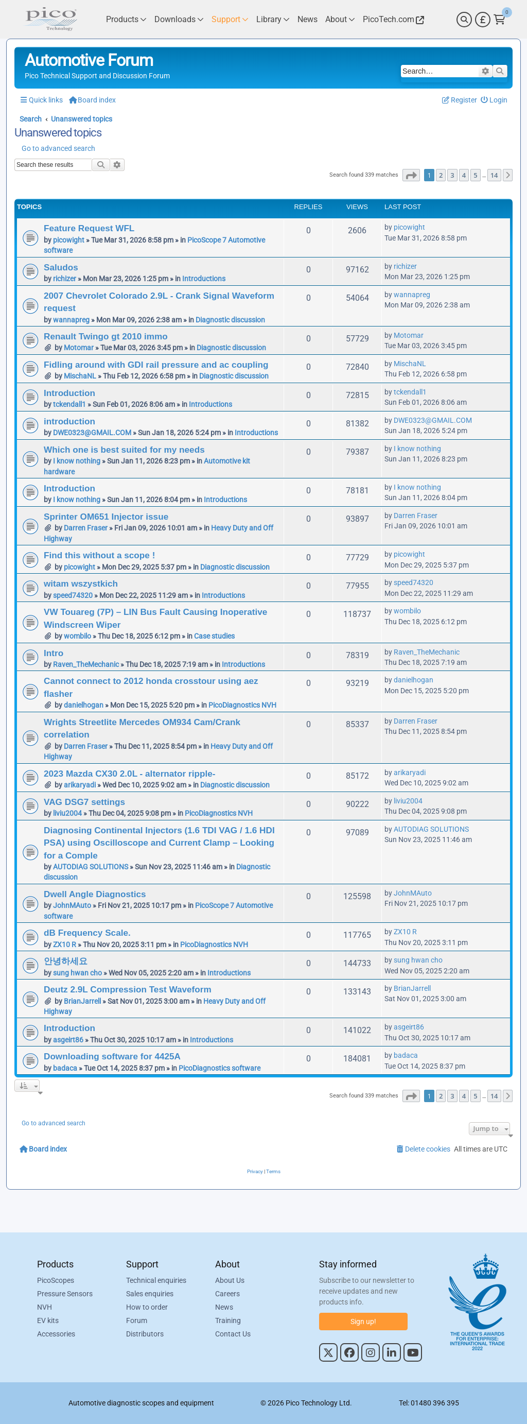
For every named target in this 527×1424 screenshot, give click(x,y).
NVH (44, 1307)
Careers (227, 1294)
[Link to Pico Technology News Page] (307, 19)
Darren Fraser (86, 528)
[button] (411, 175)
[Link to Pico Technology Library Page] (273, 19)
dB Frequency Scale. (87, 933)
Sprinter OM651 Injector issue (106, 516)
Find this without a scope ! (99, 555)
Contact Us (233, 1334)
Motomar (79, 348)
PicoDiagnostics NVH (242, 705)
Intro (53, 653)
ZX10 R (64, 944)
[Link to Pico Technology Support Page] (230, 19)
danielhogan (83, 705)
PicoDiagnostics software (219, 1068)
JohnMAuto (72, 905)
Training (228, 1320)
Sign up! (363, 1321)
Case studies (214, 636)
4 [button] (464, 175)
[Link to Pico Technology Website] (392, 19)
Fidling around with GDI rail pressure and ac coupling (156, 364)
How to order (147, 1307)
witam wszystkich (81, 583)
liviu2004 (67, 813)
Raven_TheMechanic (86, 664)
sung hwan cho (77, 973)
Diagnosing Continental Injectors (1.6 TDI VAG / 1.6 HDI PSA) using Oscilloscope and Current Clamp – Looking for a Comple (159, 843)
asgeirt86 (68, 1040)
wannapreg (71, 320)
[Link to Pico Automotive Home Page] (50, 19)
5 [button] (475, 175)
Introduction (69, 393)
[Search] (464, 19)
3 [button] (452, 175)
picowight (68, 240)
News (224, 1307)
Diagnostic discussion (230, 320)
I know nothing (76, 461)
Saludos (61, 267)
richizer (64, 278)
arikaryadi (80, 785)
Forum (136, 1320)
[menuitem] (494, 100)
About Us (229, 1280)
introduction (69, 421)
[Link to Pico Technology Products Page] (126, 19)
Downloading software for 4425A (112, 1056)
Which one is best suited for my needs (124, 449)
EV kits (48, 1320)
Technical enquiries (156, 1280)
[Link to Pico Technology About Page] (340, 19)
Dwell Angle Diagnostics (95, 894)
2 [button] (441, 175)
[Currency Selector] (482, 19)
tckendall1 (69, 404)
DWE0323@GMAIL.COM (92, 432)
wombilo (77, 636)
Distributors (145, 1334)
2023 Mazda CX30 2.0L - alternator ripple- (129, 773)
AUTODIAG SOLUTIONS (90, 867)
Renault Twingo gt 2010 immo (106, 336)
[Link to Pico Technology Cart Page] (499, 19)
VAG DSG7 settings (84, 802)
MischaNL (80, 376)
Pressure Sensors (65, 1294)
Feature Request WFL (89, 228)
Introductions (203, 278)
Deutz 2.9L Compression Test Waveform (128, 989)
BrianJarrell (82, 1001)
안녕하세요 (65, 961)
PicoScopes (55, 1280)
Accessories (56, 1334)
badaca (65, 1068)
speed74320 (73, 595)
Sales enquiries (149, 1294)
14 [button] (494, 175)
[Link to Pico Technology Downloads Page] (179, 19)
